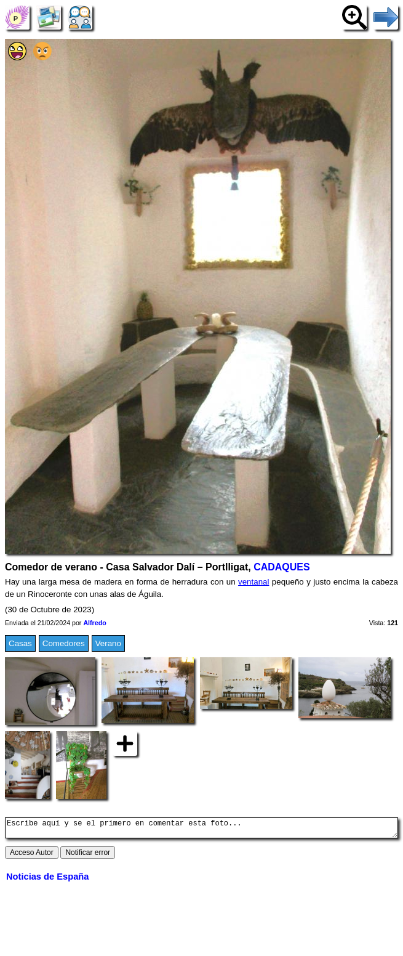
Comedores (63, 643)
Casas (20, 643)
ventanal (253, 581)
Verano (108, 643)
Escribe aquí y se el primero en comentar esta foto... (201, 829)
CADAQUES (281, 567)
